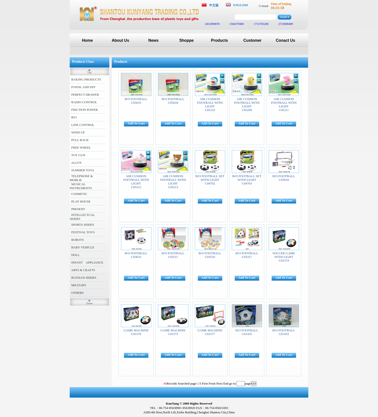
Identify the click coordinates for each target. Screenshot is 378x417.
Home (87, 40)
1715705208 (260, 24)
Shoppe (186, 40)
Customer (252, 40)
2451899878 (212, 24)
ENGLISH (240, 5)
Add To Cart (136, 123)
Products (219, 40)
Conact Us (285, 40)
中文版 (214, 5)
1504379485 (236, 24)
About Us (120, 40)
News (153, 40)
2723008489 (285, 24)
